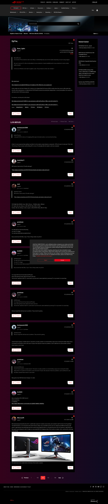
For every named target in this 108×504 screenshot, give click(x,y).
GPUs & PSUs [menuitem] (22, 12)
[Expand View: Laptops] (59, 8)
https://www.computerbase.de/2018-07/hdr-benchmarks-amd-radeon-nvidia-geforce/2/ (30, 169)
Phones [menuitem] (74, 8)
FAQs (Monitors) (83, 56)
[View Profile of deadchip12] (20, 160)
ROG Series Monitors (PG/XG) (36, 33)
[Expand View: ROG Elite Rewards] (63, 12)
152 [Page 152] (48, 477)
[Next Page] (61, 478)
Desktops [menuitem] (49, 8)
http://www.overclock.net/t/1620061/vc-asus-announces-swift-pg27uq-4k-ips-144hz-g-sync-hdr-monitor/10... (35, 101)
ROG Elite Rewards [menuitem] (58, 12)
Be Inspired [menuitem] (16, 8)
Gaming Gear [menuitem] (39, 12)
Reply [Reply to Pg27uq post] (70, 113)
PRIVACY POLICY (78, 491)
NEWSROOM (17, 487)
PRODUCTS (42, 2)
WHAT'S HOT (68, 2)
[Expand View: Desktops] (52, 8)
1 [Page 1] (31, 477)
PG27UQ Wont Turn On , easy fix (85, 45)
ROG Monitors (40, 107)
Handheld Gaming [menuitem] (65, 8)
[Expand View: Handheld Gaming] (70, 8)
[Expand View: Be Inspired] (20, 8)
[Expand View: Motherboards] (17, 12)
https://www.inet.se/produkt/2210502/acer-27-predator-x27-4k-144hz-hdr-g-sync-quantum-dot (32, 84)
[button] (13, 113)
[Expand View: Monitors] (34, 12)
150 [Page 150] (37, 477)
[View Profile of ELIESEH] (19, 251)
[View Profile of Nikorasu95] (20, 418)
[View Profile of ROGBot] (71, 53)
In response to (23, 132)
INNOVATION (48, 2)
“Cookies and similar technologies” (44, 256)
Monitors (26, 33)
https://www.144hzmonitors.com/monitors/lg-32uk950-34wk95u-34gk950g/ (28, 403)
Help (93, 10)
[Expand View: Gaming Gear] (43, 12)
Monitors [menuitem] (31, 12)
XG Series (47, 107)
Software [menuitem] (32, 8)
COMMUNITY (61, 2)
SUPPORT (74, 2)
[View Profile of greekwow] (20, 222)
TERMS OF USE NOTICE (69, 491)
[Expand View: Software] (35, 8)
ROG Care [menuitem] (25, 8)
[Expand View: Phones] (77, 8)
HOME (11, 487)
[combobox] (54, 24)
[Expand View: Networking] (51, 12)
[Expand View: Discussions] (44, 8)
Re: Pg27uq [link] (46, 33)
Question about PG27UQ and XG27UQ (86, 82)
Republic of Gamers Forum (16, 33)
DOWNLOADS (55, 2)
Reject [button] (45, 260)
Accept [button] (62, 260)
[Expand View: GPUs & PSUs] (26, 12)
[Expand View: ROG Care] (27, 8)
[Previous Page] (24, 478)
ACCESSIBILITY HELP (25, 487)
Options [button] (95, 33)
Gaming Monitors (19, 107)
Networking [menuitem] (47, 12)
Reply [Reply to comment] (70, 150)
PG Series (33, 107)
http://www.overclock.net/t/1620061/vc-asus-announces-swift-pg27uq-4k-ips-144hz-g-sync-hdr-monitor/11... (35, 104)
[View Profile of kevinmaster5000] (22, 128)
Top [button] (13, 500)
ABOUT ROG (6, 487)
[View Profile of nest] (18, 184)
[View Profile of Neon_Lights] (21, 48)
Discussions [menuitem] (40, 8)
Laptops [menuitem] (56, 8)
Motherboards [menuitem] (13, 12)
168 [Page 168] (55, 477)
